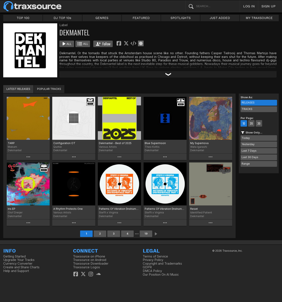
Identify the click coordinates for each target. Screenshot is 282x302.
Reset (194, 208)
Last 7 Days (249, 150)
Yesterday (248, 144)
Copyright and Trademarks (162, 263)
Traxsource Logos (86, 267)
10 (243, 123)
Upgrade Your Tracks (19, 260)
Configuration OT (64, 143)
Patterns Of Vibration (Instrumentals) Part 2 (119, 208)
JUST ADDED (220, 18)
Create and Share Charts (21, 267)
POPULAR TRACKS (49, 89)
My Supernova (199, 143)
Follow (103, 43)
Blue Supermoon (155, 143)
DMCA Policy (152, 271)
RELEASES (248, 102)
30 (258, 123)
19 (145, 233)
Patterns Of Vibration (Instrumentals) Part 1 (165, 208)
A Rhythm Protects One (68, 208)
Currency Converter (17, 263)
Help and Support (16, 271)
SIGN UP (268, 6)
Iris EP (11, 208)
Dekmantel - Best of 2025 (115, 143)
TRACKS (247, 109)
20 (251, 123)
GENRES (101, 18)
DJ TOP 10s (62, 18)
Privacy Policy (153, 260)
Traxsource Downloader (90, 263)
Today (246, 138)
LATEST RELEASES (18, 89)
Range (246, 163)
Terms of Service (155, 256)
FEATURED (141, 18)
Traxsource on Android (89, 260)
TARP (11, 143)
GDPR (147, 267)
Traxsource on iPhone (89, 256)
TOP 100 (23, 18)
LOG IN (249, 6)
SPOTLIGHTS (181, 18)
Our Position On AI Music (161, 275)
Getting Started (14, 256)
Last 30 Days (250, 157)
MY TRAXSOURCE (259, 18)
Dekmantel (15, 150)
